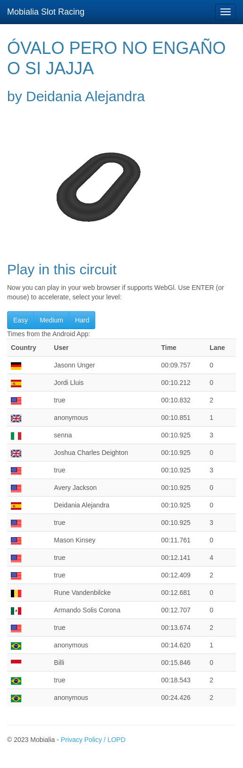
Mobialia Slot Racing (45, 12)
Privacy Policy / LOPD (93, 739)
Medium (51, 320)
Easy (20, 320)
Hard (82, 320)
